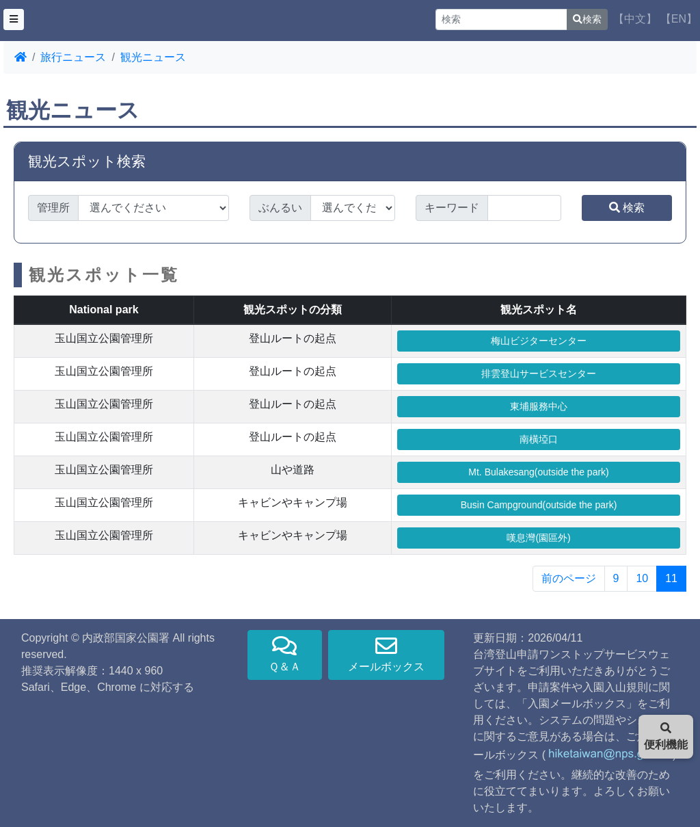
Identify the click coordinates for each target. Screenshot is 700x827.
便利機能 (666, 736)
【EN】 (678, 19)
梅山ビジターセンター (539, 340)
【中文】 (635, 19)
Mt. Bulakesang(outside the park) (538, 472)
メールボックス (386, 653)
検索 (587, 19)
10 (642, 578)
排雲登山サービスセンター (538, 373)
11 (671, 578)
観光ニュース (153, 57)
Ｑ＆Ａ (284, 653)
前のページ (568, 578)
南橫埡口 (539, 439)
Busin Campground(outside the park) (539, 504)
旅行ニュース (73, 57)
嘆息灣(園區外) (538, 537)
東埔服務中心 (538, 406)
